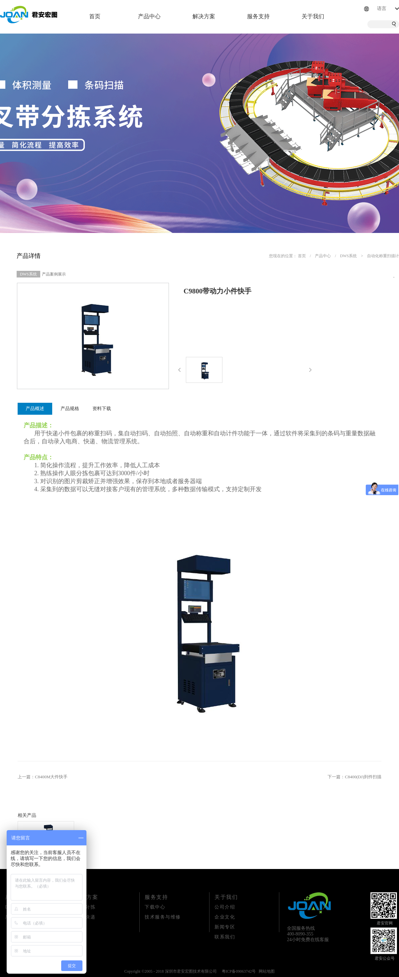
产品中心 (323, 256)
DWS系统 (348, 256)
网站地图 (266, 971)
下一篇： (354, 776)
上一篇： (42, 776)
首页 (94, 16)
